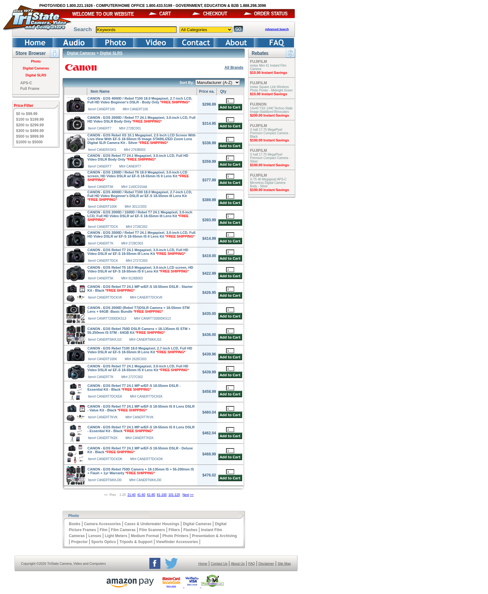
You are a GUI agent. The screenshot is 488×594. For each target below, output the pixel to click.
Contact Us (219, 563)
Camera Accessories (102, 524)
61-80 (151, 495)
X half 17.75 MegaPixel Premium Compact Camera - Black (270, 133)
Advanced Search (277, 29)
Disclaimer (266, 563)
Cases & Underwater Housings (152, 524)
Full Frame (30, 88)
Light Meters (116, 536)
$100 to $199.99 (30, 119)
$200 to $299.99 (30, 125)
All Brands (234, 67)
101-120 (174, 495)
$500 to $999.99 (30, 136)
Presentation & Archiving (214, 536)
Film (104, 530)
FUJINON (258, 104)
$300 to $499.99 (30, 131)
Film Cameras (123, 530)
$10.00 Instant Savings (268, 72)
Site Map (284, 563)
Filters (174, 530)
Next (186, 495)
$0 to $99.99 (26, 114)
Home (202, 563)
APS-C (26, 83)
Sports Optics (103, 542)
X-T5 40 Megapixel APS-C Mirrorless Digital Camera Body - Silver (268, 183)
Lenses (94, 536)
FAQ (251, 563)
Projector (79, 542)
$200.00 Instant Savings (269, 115)
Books (74, 524)
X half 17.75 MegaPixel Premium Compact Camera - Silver (270, 158)
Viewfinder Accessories (177, 542)
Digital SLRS (35, 75)
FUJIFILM (258, 61)
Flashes (190, 530)
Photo (36, 61)
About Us (238, 563)
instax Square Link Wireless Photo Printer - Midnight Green (271, 88)
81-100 (162, 495)
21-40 (131, 495)
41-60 (141, 495)
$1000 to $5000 (29, 142)
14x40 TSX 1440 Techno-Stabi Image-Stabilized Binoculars (271, 110)
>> (192, 495)
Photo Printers (176, 536)
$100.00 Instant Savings (269, 140)
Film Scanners (152, 530)
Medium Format (145, 536)
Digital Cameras (36, 68)
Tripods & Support (135, 542)
